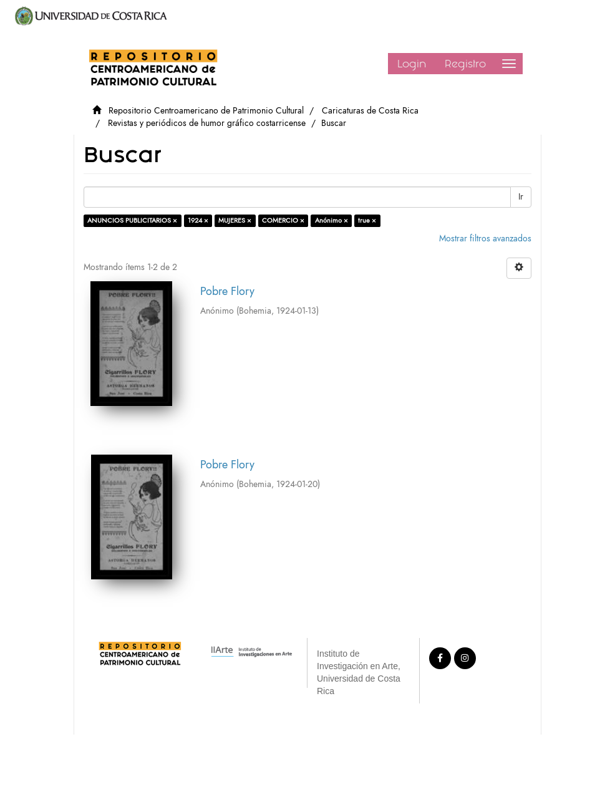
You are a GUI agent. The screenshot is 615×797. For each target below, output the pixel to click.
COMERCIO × (283, 220)
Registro (465, 63)
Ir (520, 197)
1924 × (198, 220)
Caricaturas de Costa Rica (370, 111)
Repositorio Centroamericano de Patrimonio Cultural (206, 111)
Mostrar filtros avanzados (485, 238)
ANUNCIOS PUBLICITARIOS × (132, 220)
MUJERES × (234, 220)
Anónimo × (331, 220)
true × (367, 220)
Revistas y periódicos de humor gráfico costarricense (207, 123)
